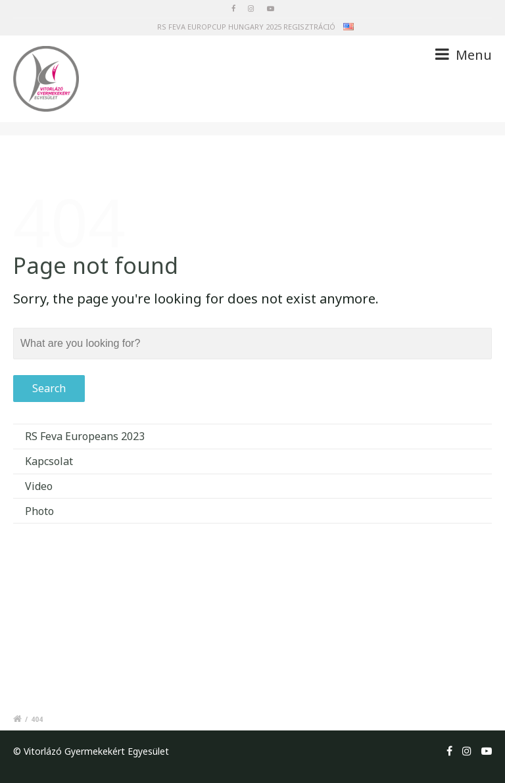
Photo (39, 511)
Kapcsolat (49, 461)
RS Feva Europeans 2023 (85, 436)
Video (39, 486)
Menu (463, 55)
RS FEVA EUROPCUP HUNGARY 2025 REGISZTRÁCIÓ (246, 27)
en (348, 28)
